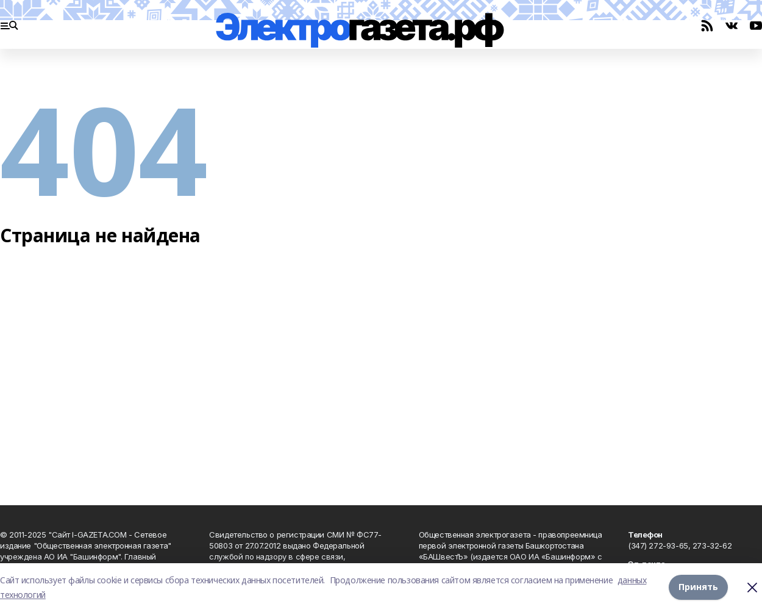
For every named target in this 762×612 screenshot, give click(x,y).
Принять (698, 587)
